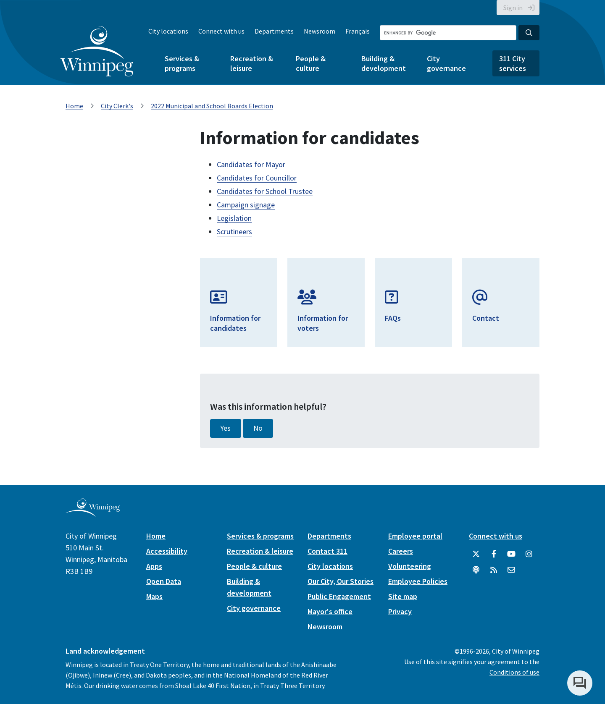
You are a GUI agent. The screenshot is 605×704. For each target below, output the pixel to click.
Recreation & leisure (251, 63)
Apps (154, 566)
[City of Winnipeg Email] (511, 570)
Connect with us (221, 31)
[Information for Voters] (326, 302)
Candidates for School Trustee (265, 191)
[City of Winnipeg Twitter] (476, 554)
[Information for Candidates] (238, 302)
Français (357, 31)
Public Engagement (339, 596)
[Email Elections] (500, 302)
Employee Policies (417, 581)
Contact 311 (327, 551)
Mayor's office (330, 611)
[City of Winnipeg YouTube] (511, 554)
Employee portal (415, 536)
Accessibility (166, 551)
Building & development (383, 63)
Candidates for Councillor (257, 178)
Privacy (400, 611)
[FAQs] (413, 302)
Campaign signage (246, 204)
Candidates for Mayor (251, 164)
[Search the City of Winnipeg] (448, 32)
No (258, 428)
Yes (226, 428)
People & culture (311, 63)
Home (74, 106)
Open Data (163, 581)
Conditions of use (514, 672)
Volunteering (409, 566)
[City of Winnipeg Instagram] (529, 554)
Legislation (234, 218)
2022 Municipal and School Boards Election (212, 106)
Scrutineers (234, 231)
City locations (168, 31)
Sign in (513, 7)
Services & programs (182, 63)
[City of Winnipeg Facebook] (494, 554)
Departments (274, 31)
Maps (154, 596)
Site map (402, 596)
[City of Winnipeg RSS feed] (494, 570)
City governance (446, 63)
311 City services (512, 63)
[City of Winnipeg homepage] (93, 513)
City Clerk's (117, 106)
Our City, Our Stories (341, 581)
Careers (400, 551)
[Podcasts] (476, 570)
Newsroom (319, 31)
